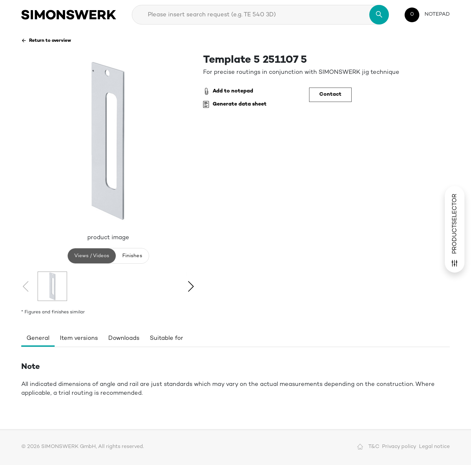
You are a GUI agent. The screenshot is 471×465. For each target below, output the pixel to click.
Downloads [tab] (123, 338)
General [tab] (37, 338)
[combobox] (260, 15)
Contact (330, 94)
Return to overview (46, 40)
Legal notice (434, 447)
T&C (373, 447)
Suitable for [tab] (166, 338)
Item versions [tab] (79, 338)
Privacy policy (399, 447)
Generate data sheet (235, 104)
